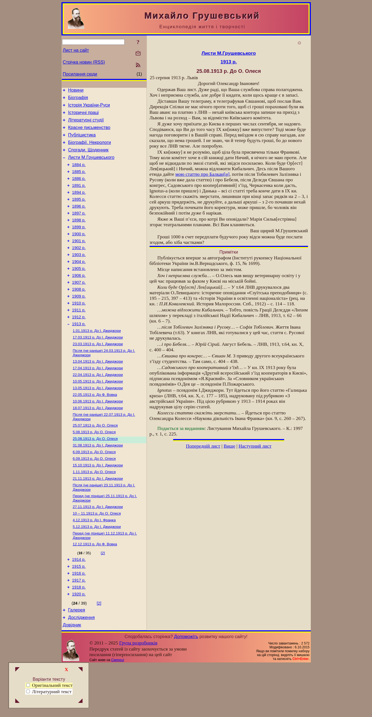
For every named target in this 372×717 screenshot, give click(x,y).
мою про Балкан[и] (202, 174)
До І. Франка (94, 563)
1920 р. (79, 644)
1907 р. (79, 305)
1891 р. (79, 197)
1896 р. (79, 220)
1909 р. (79, 321)
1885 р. (79, 181)
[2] (103, 598)
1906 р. (79, 298)
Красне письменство (89, 132)
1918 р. (79, 636)
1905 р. (79, 290)
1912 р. (79, 344)
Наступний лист (254, 446)
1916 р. (79, 620)
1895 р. (79, 212)
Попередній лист (203, 446)
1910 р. (79, 329)
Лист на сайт (76, 50)
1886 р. (79, 189)
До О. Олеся (95, 461)
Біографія (78, 99)
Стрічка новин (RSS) (84, 62)
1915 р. (79, 613)
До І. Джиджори (97, 359)
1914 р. (79, 605)
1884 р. (79, 174)
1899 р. (79, 243)
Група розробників (138, 695)
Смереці (117, 712)
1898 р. (79, 236)
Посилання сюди (80, 74)
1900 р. (79, 251)
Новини (76, 91)
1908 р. (79, 313)
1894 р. (79, 205)
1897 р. (79, 228)
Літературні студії (86, 124)
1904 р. (79, 282)
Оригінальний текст (49, 685)
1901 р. (79, 259)
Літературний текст (51, 691)
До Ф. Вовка (95, 428)
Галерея (76, 660)
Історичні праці (83, 116)
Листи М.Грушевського (91, 165)
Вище (229, 446)
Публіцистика (82, 140)
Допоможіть (186, 689)
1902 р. (79, 267)
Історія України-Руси (89, 107)
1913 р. (79, 352)
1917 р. (79, 628)
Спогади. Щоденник (88, 157)
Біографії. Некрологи (89, 149)
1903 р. (79, 274)
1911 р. (79, 336)
